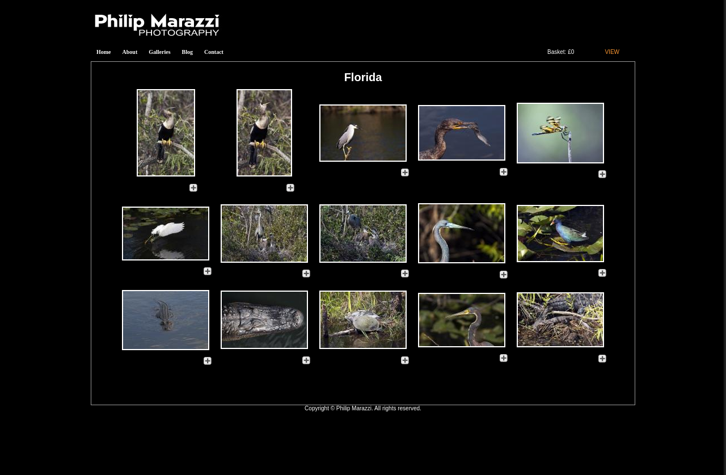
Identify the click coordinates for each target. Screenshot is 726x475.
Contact (213, 52)
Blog (187, 52)
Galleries (159, 52)
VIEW (612, 52)
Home (103, 52)
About (130, 52)
